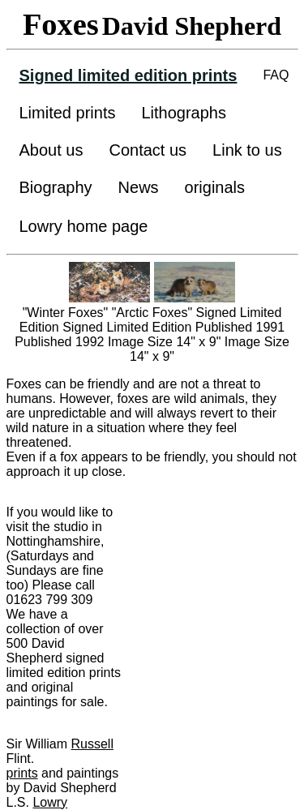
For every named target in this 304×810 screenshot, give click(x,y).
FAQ (276, 75)
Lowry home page (83, 226)
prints (22, 773)
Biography (55, 187)
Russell (92, 744)
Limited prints (67, 113)
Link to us (247, 150)
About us (51, 150)
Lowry (49, 802)
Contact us (147, 150)
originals (215, 187)
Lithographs (183, 113)
